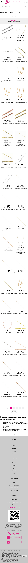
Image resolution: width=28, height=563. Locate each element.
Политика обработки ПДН (7, 561)
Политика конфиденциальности (14, 502)
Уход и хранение (14, 490)
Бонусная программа (14, 485)
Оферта (14, 504)
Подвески (14, 470)
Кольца (14, 462)
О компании (14, 443)
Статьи (13, 445)
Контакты (14, 451)
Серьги (13, 465)
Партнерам (14, 448)
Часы (14, 473)
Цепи (14, 468)
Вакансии (14, 453)
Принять (24, 556)
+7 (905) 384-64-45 (14, 508)
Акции (14, 482)
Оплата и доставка (14, 487)
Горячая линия (14, 499)
